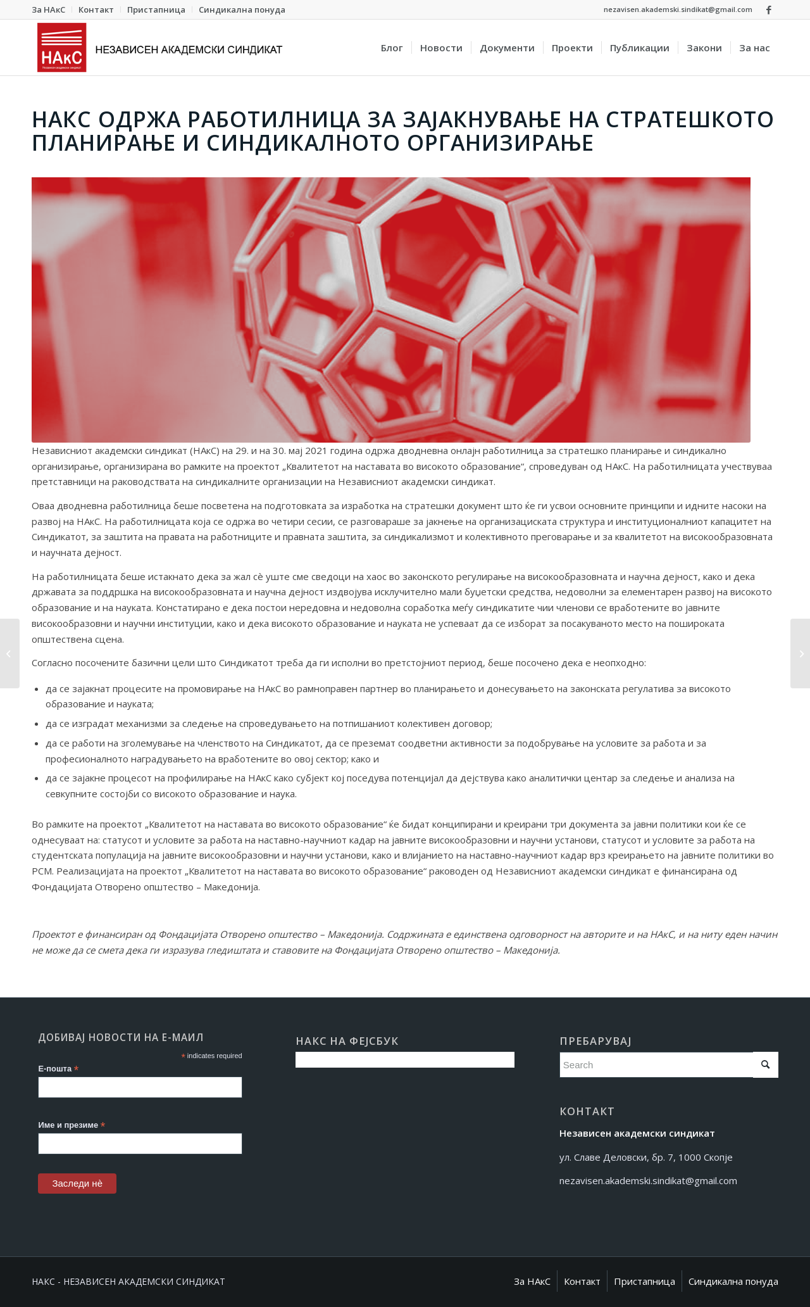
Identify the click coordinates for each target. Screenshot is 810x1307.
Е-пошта (58, 1069)
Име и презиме (71, 1125)
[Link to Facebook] (768, 9)
